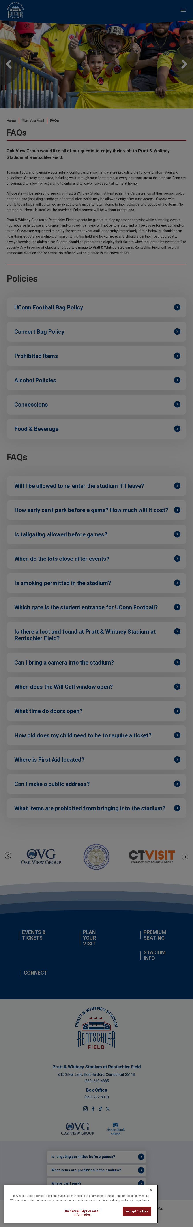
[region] (81, 1204)
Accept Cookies (137, 1211)
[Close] (151, 1190)
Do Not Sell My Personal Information (82, 1212)
